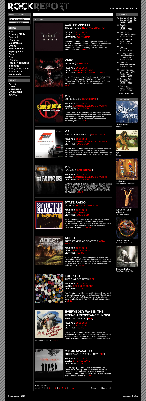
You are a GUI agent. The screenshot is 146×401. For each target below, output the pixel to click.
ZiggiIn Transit (123, 48)
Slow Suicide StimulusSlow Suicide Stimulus (128, 19)
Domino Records (83, 286)
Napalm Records (83, 70)
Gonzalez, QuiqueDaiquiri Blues (126, 80)
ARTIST (13, 83)
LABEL (13, 86)
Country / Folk (17, 34)
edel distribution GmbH (91, 72)
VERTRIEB (15, 89)
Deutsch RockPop (14, 38)
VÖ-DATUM (15, 92)
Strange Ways (81, 361)
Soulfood (83, 108)
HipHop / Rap (16, 51)
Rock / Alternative (19, 63)
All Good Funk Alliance (123, 210)
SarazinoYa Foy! (123, 26)
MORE (84, 50)
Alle (11, 31)
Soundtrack (15, 71)
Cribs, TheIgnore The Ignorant (127, 64)
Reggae (13, 60)
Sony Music (83, 37)
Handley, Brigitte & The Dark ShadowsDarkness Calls (127, 56)
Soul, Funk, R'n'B (19, 68)
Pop (11, 57)
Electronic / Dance (15, 44)
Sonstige (14, 65)
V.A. (118, 153)
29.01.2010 (81, 32)
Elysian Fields (123, 269)
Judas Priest (122, 240)
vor (73, 388)
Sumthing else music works (90, 106)
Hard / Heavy (16, 48)
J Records (79, 34)
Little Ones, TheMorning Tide (126, 40)
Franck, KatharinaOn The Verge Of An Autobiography (127, 72)
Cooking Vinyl (81, 325)
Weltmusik (15, 74)
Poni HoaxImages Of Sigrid (126, 87)
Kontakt (135, 396)
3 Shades (121, 181)
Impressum (127, 396)
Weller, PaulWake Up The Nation (128, 33)
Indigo (80, 253)
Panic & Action (81, 250)
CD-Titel (13, 95)
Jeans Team (122, 124)
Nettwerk (79, 212)
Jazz (11, 54)
